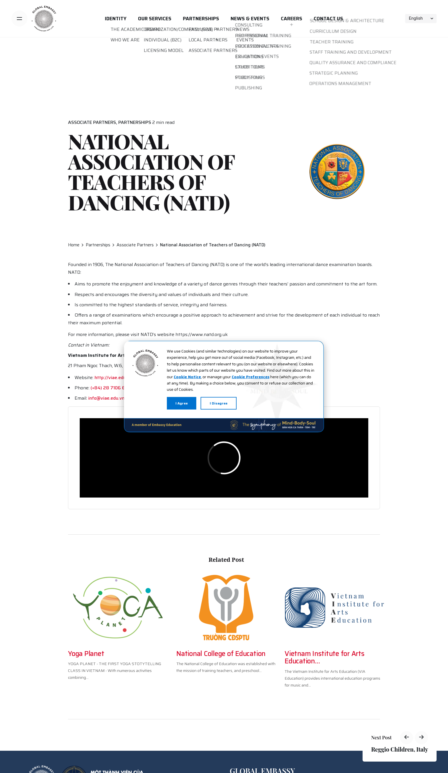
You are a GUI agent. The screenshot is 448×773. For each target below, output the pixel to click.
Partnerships (134, 122)
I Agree (181, 403)
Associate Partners (92, 122)
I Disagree (218, 403)
